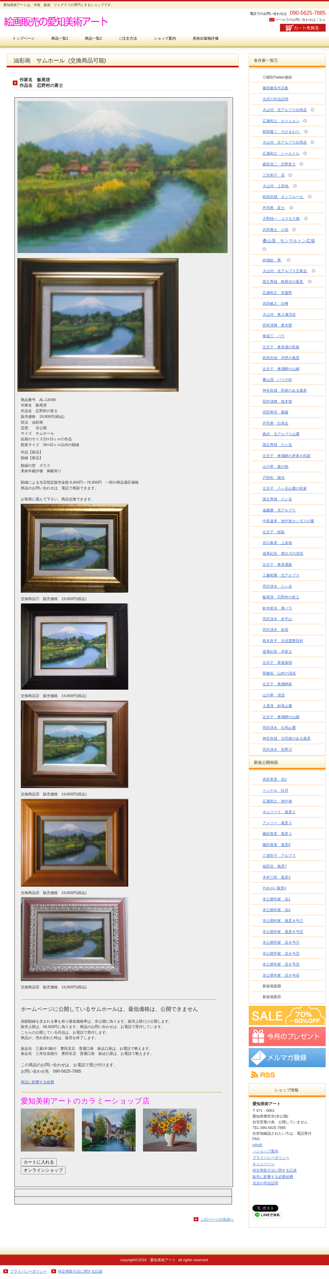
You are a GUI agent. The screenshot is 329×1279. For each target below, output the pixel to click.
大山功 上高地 (276, 186)
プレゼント (287, 1036)
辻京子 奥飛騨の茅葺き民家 (287, 456)
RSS (287, 1075)
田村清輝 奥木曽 (277, 325)
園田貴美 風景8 (276, 845)
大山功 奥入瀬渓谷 (279, 314)
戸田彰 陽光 (274, 478)
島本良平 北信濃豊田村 (283, 641)
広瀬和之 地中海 (277, 801)
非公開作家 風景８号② (283, 932)
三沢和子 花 (274, 175)
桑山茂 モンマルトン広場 (289, 240)
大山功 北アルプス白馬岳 (285, 110)
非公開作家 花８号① (281, 942)
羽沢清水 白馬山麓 (279, 728)
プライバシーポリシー (270, 1157)
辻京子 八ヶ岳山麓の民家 (285, 488)
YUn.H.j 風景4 (274, 888)
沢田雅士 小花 (275, 230)
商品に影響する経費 (37, 1082)
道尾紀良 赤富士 (277, 651)
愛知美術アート (70, 20)
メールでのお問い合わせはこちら (300, 19)
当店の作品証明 (275, 99)
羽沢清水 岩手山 (277, 619)
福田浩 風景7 (275, 866)
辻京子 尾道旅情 (277, 662)
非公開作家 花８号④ (281, 975)
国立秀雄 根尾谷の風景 (283, 282)
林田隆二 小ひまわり (281, 132)
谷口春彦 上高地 (277, 543)
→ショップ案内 (265, 1151)
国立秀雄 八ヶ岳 (277, 445)
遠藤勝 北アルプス (279, 510)
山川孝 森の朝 (275, 466)
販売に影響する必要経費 (272, 1177)
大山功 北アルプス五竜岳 (285, 271)
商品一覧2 (93, 38)
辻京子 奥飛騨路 (277, 684)
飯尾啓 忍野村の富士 (281, 597)
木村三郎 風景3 (276, 877)
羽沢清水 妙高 (275, 630)
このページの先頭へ (217, 1219)
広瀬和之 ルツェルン (281, 121)
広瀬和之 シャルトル (281, 153)
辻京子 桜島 (274, 532)
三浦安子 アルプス (279, 855)
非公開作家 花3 (276, 910)
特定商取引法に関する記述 (274, 1170)
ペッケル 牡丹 (275, 790)
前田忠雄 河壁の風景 (281, 358)
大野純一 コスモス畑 (281, 218)
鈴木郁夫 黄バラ (277, 608)
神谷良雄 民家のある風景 (285, 390)
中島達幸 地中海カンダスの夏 (288, 521)
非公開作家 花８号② (281, 953)
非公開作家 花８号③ (281, 964)
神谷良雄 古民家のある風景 (287, 738)
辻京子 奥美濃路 (277, 564)
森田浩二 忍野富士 (279, 164)
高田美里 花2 (275, 779)
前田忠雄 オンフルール (283, 197)
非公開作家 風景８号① (283, 921)
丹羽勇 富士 (274, 208)
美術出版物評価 (206, 38)
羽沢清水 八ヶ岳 (277, 586)
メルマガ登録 (287, 1057)
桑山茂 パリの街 (277, 380)
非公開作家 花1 (276, 899)
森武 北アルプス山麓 (281, 434)
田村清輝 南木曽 (277, 401)
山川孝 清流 (274, 695)
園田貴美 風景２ (277, 834)
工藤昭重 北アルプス (281, 575)
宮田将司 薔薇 (275, 412)
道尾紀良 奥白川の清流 (283, 553)
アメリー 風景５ (277, 823)
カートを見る (303, 28)
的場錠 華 (272, 260)
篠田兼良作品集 (275, 88)
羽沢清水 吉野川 (277, 749)
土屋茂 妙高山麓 (277, 706)
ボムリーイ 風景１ (279, 812)
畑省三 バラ (274, 336)
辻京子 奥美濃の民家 (281, 347)
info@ (257, 1145)
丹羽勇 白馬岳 (275, 423)
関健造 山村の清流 (279, 673)
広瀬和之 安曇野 (277, 293)
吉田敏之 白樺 (275, 303)
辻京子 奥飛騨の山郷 (281, 369)
